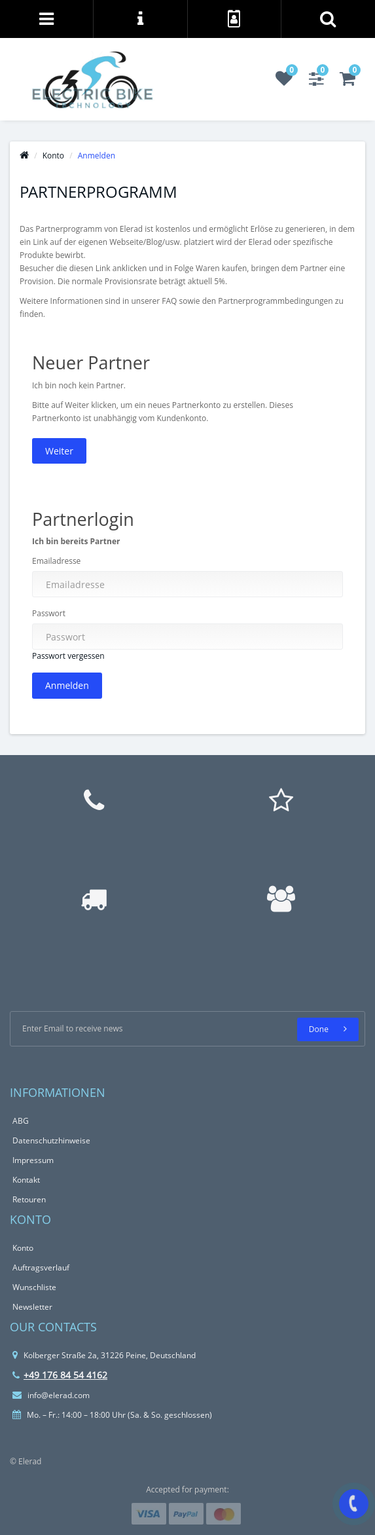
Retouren (29, 1199)
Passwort (48, 613)
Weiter (59, 451)
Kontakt (26, 1179)
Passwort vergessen (68, 655)
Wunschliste (34, 1287)
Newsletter (32, 1306)
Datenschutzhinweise (51, 1140)
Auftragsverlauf (40, 1267)
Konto (53, 155)
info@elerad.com (51, 1395)
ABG (20, 1120)
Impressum (33, 1160)
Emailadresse (56, 560)
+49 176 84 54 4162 (59, 1375)
